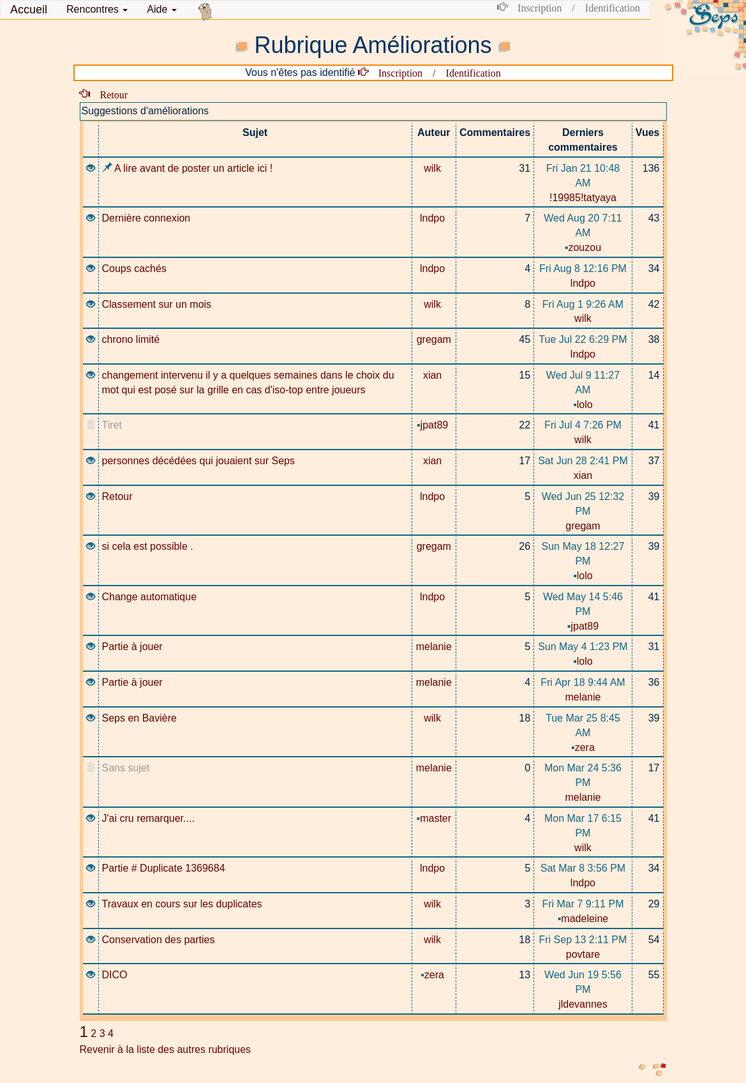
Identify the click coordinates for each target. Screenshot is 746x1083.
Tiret (112, 425)
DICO (115, 974)
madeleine (583, 918)
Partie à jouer (132, 646)
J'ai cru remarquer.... (148, 818)
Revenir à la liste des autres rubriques (165, 1049)
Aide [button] (161, 9)
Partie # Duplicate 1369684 (163, 868)
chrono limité (131, 339)
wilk (434, 168)
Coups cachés (134, 268)
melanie (434, 646)
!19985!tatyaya (582, 197)
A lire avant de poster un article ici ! (187, 168)
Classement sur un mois (157, 304)
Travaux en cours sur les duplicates (182, 903)
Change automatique (149, 596)
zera (583, 747)
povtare (583, 954)
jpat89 (434, 425)
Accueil (28, 9)
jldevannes (583, 1004)
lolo (583, 404)
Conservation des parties (158, 939)
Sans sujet (126, 767)
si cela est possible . (147, 546)
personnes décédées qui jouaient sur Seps (198, 460)
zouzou (583, 247)
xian (434, 375)
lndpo (434, 218)
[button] (97, 10)
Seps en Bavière (139, 718)
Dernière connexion (146, 218)
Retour (109, 94)
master (434, 818)
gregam (434, 339)
